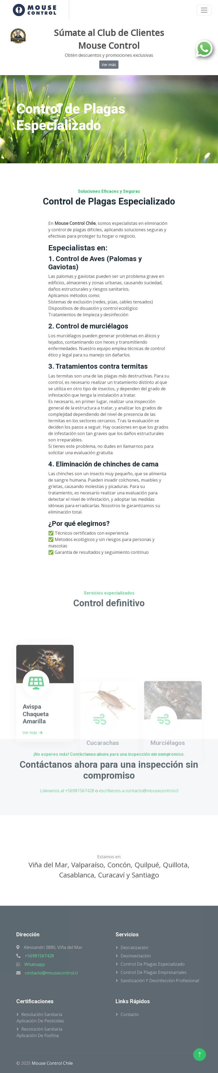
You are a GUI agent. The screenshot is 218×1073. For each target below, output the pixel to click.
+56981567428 (39, 956)
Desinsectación (136, 956)
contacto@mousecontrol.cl (51, 973)
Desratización (134, 947)
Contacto (130, 1014)
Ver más (109, 64)
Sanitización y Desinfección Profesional (160, 980)
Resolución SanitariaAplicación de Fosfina (39, 1032)
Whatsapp (34, 964)
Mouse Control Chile (52, 1063)
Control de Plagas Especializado (153, 964)
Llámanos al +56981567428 (67, 791)
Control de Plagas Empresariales (154, 972)
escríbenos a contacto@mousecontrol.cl (138, 791)
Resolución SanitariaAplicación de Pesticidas (40, 1017)
